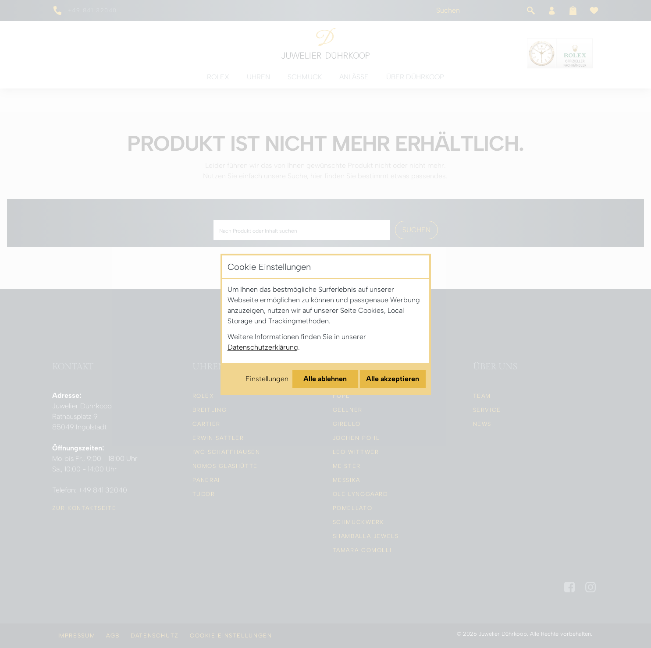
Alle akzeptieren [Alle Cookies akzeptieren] (392, 379)
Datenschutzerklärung (263, 347)
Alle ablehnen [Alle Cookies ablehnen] (325, 379)
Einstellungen (266, 379)
